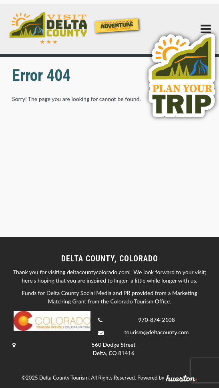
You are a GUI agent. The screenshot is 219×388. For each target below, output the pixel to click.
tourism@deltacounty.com (157, 332)
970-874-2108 (156, 319)
